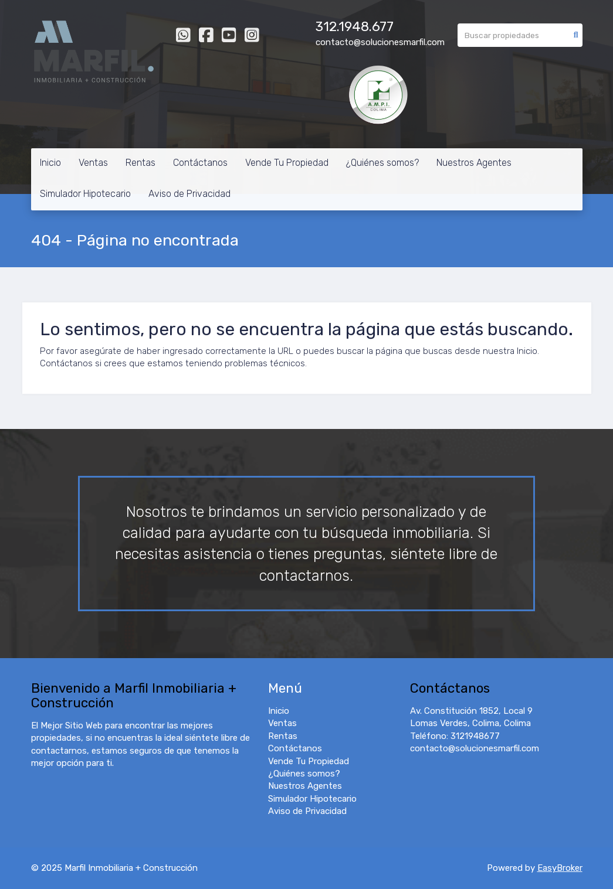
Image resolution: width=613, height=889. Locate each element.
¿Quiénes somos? (382, 162)
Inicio (50, 162)
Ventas (93, 162)
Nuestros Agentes (474, 162)
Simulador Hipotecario (85, 193)
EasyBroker (559, 868)
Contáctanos (200, 162)
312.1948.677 (355, 27)
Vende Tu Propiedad (286, 162)
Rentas (140, 162)
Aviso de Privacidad (189, 193)
